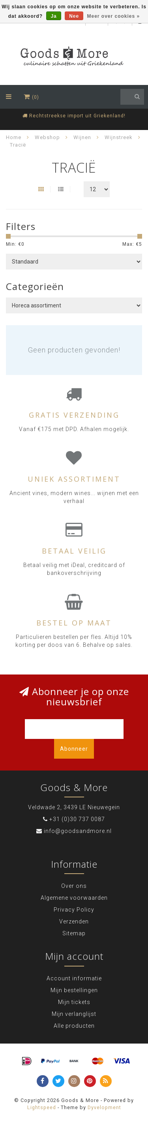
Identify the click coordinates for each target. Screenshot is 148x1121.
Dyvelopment (104, 1107)
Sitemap (74, 933)
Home (13, 137)
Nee (74, 16)
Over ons (74, 886)
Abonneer (74, 749)
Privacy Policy (74, 909)
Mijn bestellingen (74, 990)
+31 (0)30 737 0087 (77, 819)
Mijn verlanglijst (74, 1014)
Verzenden (74, 921)
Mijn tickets (74, 1002)
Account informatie (74, 978)
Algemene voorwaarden (74, 898)
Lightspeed (41, 1107)
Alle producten (74, 1026)
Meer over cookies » (113, 16)
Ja (53, 16)
